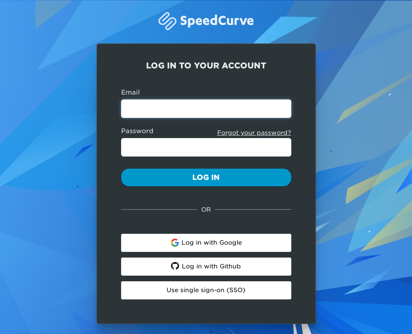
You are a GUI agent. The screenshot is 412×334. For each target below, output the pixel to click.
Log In (206, 177)
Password (137, 131)
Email (130, 92)
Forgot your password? (254, 132)
